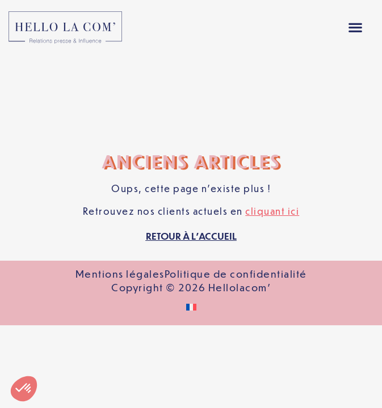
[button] (355, 27)
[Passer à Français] (191, 226)
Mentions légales (120, 192)
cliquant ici (272, 130)
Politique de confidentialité (236, 192)
